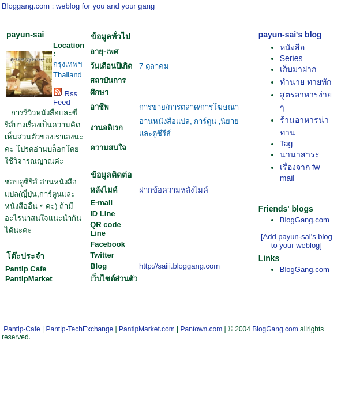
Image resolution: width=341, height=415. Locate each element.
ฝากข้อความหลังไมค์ (173, 190)
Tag (286, 143)
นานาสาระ (300, 154)
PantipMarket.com (147, 329)
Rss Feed (65, 98)
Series (291, 58)
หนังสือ (292, 47)
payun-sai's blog (290, 34)
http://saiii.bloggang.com (179, 266)
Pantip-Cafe (21, 329)
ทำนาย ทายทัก (305, 81)
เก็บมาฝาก (298, 69)
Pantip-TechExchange (80, 329)
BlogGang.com (304, 220)
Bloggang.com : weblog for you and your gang (78, 6)
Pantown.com (202, 329)
